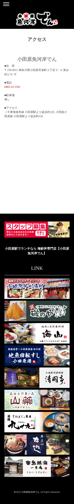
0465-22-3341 (12, 86)
